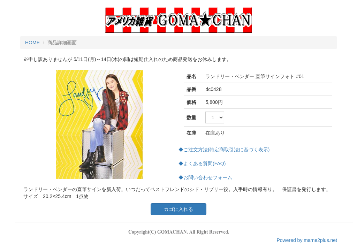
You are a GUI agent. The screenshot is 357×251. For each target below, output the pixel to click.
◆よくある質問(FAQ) (202, 163)
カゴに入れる (178, 209)
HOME (32, 42)
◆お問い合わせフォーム (205, 177)
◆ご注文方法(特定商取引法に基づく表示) (223, 149)
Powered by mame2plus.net (306, 240)
